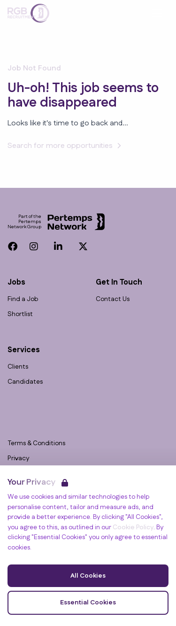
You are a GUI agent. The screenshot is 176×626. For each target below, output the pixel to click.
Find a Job (23, 299)
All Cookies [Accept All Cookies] (88, 575)
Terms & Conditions (36, 443)
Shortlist (20, 314)
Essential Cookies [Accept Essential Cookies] (88, 602)
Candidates (25, 382)
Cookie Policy (133, 527)
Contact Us (113, 299)
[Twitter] (83, 246)
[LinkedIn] (58, 246)
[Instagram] (33, 246)
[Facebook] (13, 246)
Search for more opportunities (66, 145)
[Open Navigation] (157, 13)
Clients (18, 367)
